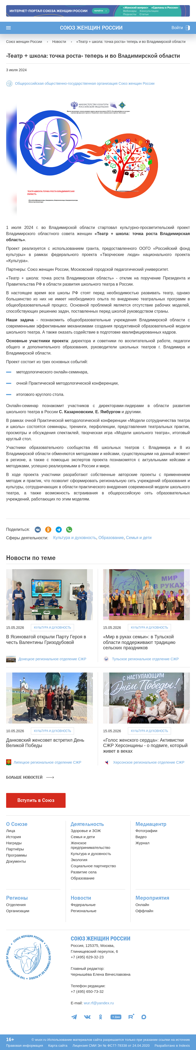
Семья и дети (139, 537)
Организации (17, 911)
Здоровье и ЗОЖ (86, 830)
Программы (16, 855)
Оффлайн (144, 911)
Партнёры (15, 849)
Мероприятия (152, 898)
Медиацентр (151, 824)
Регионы (17, 898)
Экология (79, 860)
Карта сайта (57, 1045)
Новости (81, 898)
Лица (10, 830)
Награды (14, 843)
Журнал (143, 843)
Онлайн (142, 904)
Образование (111, 537)
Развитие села (83, 872)
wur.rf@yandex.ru (99, 1003)
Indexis (184, 1045)
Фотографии (146, 830)
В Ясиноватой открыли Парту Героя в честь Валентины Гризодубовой (46, 639)
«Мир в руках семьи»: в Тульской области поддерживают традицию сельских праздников (139, 642)
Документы (16, 861)
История (13, 837)
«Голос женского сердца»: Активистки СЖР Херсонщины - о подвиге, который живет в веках (145, 746)
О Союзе (17, 824)
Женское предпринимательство (90, 845)
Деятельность (87, 824)
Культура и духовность (74, 537)
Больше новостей (30, 777)
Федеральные (83, 904)
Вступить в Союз (35, 800)
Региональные (83, 911)
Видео (141, 837)
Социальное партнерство (93, 866)
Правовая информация (24, 1045)
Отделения (16, 904)
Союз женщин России (91, 28)
